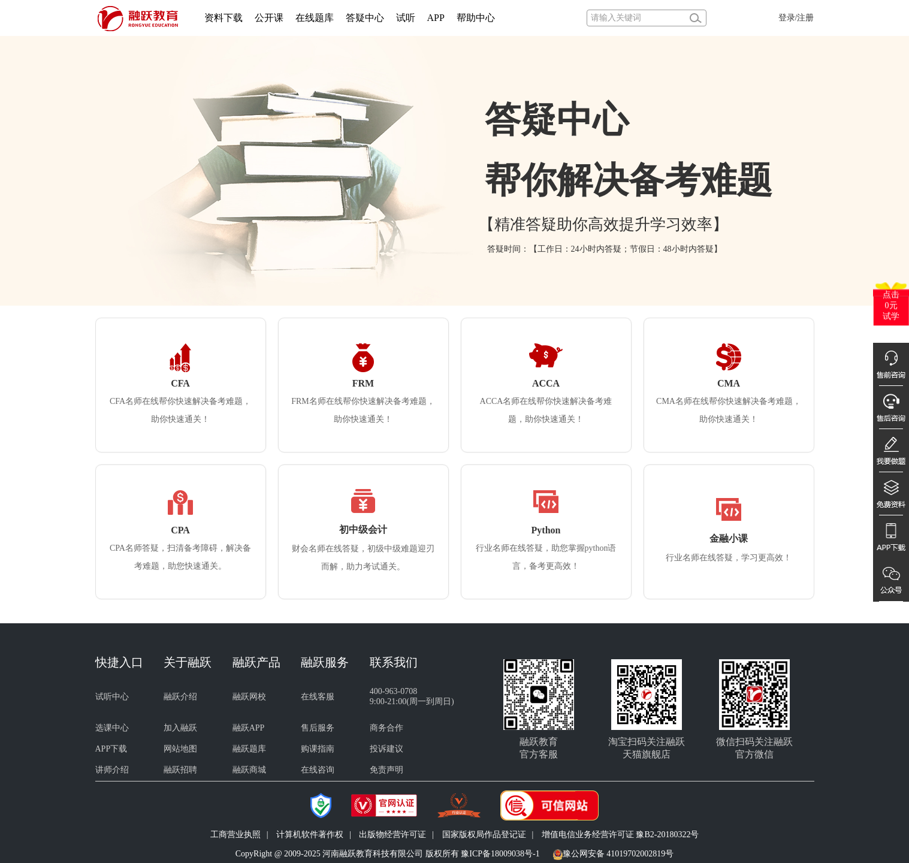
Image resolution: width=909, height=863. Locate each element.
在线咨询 (317, 769)
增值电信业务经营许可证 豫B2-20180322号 (620, 834)
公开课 (269, 18)
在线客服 (317, 696)
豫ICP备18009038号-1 (500, 853)
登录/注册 (796, 17)
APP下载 (111, 748)
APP (436, 18)
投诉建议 (386, 748)
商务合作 (386, 727)
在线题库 (314, 18)
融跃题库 (249, 748)
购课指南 (317, 748)
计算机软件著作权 (309, 834)
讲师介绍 (112, 769)
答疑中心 (365, 18)
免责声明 (386, 769)
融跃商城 (249, 769)
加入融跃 (180, 727)
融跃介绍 (180, 696)
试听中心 (112, 696)
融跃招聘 (180, 769)
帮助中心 (476, 18)
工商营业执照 (235, 834)
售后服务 (317, 727)
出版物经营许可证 (392, 834)
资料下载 (223, 18)
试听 (405, 18)
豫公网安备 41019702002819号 (618, 853)
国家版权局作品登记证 (484, 834)
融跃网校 (249, 696)
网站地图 (180, 748)
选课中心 (112, 727)
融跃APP (248, 727)
